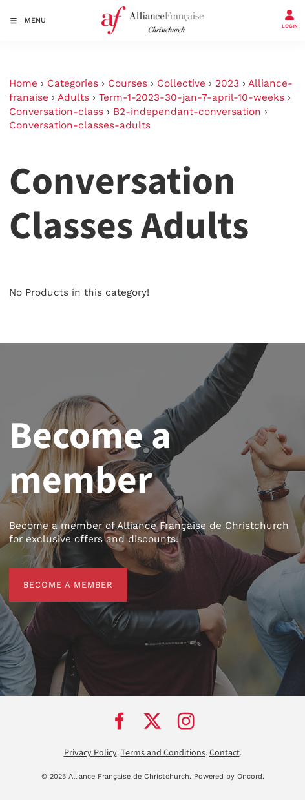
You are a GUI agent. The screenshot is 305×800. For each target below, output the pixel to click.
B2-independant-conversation (187, 112)
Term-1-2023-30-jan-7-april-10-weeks (191, 97)
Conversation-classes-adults (80, 125)
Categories (72, 83)
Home (23, 83)
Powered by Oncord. (229, 776)
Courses (127, 83)
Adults (73, 97)
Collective (181, 83)
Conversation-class (56, 112)
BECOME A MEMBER (54, 575)
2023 (227, 83)
